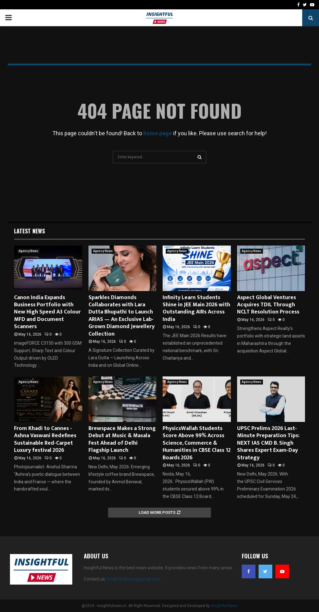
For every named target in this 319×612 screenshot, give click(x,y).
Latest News (29, 231)
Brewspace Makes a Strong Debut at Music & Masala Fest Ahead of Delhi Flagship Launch (122, 439)
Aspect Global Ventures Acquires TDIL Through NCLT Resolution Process (268, 305)
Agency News (28, 251)
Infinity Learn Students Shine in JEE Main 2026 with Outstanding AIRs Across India (196, 308)
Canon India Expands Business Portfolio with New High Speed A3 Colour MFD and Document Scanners (47, 312)
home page (157, 133)
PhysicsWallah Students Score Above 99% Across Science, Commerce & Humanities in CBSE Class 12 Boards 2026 (197, 443)
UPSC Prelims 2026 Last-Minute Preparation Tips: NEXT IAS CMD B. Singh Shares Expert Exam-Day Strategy (268, 443)
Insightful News (224, 606)
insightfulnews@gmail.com (133, 578)
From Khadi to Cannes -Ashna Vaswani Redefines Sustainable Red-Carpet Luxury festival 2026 (45, 439)
